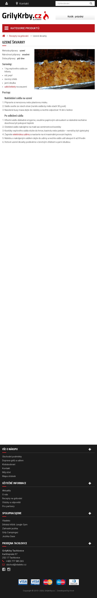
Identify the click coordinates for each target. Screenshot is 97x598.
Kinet (72, 591)
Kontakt (24, 3)
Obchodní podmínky (12, 456)
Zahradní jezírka (10, 528)
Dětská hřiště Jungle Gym (14, 524)
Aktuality (6, 490)
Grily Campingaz (10, 532)
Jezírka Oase (8, 536)
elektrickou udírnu (21, 134)
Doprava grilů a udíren (13, 460)
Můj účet (6, 472)
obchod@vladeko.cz (16, 564)
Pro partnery (8, 506)
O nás (5, 494)
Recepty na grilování (12, 498)
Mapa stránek (9, 476)
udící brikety (10, 87)
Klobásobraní (8, 464)
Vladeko (6, 520)
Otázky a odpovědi (11, 502)
